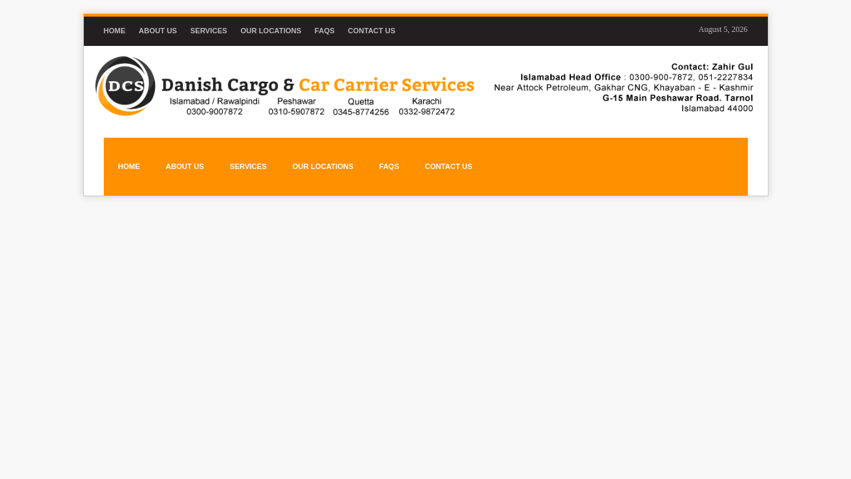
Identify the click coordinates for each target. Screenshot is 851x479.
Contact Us (371, 31)
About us (158, 31)
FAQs (325, 31)
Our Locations (270, 31)
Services (208, 31)
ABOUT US (180, 155)
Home (115, 31)
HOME (127, 155)
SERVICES (240, 155)
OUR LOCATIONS (312, 155)
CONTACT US (433, 155)
